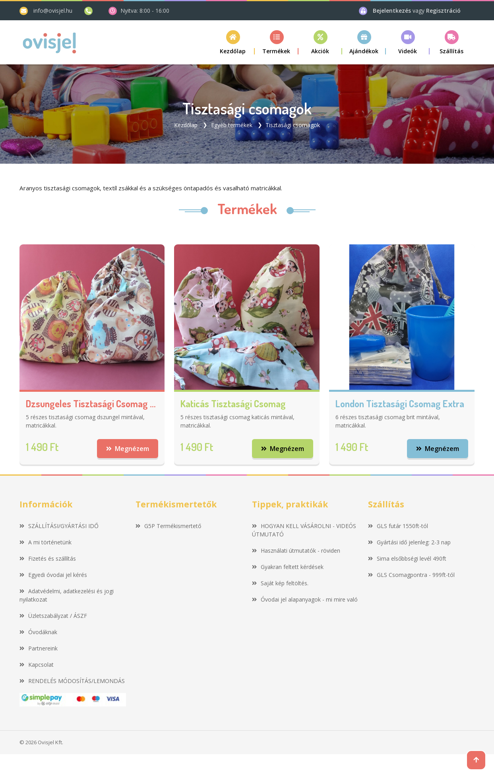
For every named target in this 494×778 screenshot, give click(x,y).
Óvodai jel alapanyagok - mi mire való (305, 599)
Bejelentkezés (393, 10)
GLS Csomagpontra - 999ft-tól (411, 575)
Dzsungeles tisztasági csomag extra (92, 404)
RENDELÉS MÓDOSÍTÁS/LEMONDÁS (72, 681)
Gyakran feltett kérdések (288, 567)
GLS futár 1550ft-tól (398, 526)
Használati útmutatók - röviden (296, 550)
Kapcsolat (36, 664)
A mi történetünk (45, 542)
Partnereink (38, 648)
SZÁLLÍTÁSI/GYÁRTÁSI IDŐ (59, 526)
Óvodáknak (38, 632)
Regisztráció (443, 10)
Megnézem (127, 448)
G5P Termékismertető (168, 526)
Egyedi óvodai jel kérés (53, 575)
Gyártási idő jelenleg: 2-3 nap (409, 542)
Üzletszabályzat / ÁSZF (53, 615)
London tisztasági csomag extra (399, 404)
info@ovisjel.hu (52, 10)
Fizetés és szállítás (47, 558)
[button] (276, 42)
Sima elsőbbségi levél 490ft (407, 558)
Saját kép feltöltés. (280, 583)
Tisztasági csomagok (292, 125)
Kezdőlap (186, 125)
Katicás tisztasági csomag (233, 404)
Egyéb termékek (231, 125)
